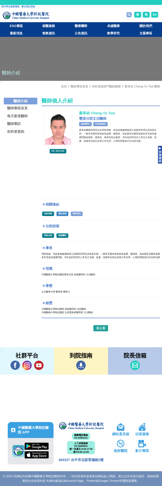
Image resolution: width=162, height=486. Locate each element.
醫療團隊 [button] (81, 26)
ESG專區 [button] (16, 26)
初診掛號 (48, 213)
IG (27, 365)
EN (155, 14)
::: (3, 2)
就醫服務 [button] (48, 26)
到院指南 (81, 365)
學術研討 (77, 213)
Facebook (15, 365)
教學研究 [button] (113, 33)
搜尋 (129, 14)
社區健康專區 (100, 124)
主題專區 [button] (145, 33)
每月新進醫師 (17, 116)
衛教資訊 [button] (48, 33)
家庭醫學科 (85, 124)
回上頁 (100, 328)
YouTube (39, 365)
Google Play (37, 446)
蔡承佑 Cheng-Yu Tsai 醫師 (142, 86)
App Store (37, 455)
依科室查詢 (15, 132)
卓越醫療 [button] (113, 26)
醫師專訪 (14, 124)
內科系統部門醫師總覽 (106, 86)
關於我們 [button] (145, 26)
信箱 (135, 365)
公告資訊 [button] (81, 33)
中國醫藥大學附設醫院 (81, 425)
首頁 (64, 86)
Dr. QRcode (58, 151)
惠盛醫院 (62, 235)
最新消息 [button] (16, 33)
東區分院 (48, 235)
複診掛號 (62, 213)
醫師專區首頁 (17, 108)
